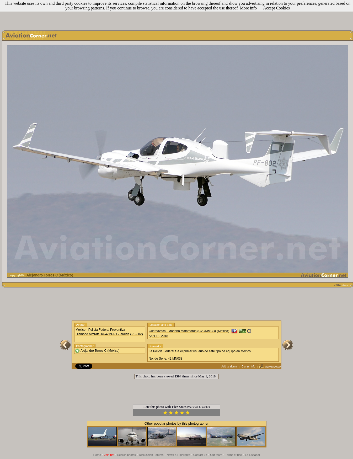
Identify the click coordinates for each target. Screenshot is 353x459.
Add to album (229, 366)
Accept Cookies (276, 8)
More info (248, 8)
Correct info (248, 366)
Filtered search (270, 367)
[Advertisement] (176, 14)
